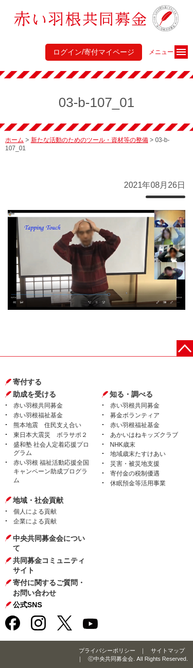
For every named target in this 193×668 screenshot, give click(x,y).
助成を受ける (34, 394)
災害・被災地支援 (135, 463)
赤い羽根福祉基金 (38, 415)
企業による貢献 (35, 521)
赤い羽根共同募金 (38, 405)
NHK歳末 (122, 444)
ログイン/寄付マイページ (93, 52)
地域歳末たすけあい (138, 454)
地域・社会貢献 (38, 500)
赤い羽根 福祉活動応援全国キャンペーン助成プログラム (51, 471)
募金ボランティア (135, 415)
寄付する (27, 382)
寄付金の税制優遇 (135, 473)
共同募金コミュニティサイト (49, 565)
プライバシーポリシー (107, 650)
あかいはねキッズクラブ (144, 434)
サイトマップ (168, 650)
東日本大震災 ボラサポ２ (50, 434)
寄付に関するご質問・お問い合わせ (49, 587)
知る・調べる (131, 394)
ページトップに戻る (185, 348)
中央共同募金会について (49, 543)
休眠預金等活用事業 (138, 483)
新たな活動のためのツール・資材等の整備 (89, 140)
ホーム (14, 140)
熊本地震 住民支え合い (47, 425)
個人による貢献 (35, 511)
